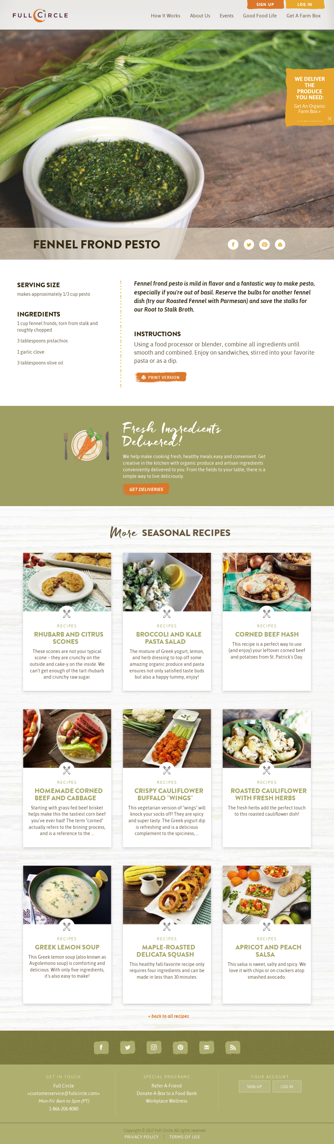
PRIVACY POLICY (142, 1136)
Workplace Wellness (166, 1101)
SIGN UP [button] (254, 1086)
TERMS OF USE (184, 1136)
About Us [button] (200, 15)
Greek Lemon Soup (67, 948)
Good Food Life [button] (260, 15)
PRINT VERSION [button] (161, 377)
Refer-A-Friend (167, 1086)
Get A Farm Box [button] (303, 15)
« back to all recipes (168, 1016)
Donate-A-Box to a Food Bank (167, 1093)
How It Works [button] (165, 15)
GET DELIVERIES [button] (146, 489)
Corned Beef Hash (267, 635)
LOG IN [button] (287, 1086)
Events (227, 15)
